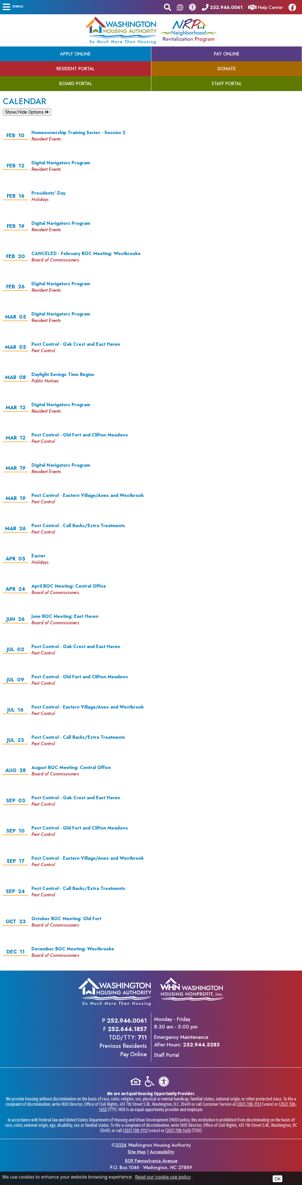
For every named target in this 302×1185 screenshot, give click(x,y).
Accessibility (162, 1152)
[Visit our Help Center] (265, 7)
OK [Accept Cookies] (277, 1179)
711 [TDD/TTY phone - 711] (142, 1038)
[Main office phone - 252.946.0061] (222, 7)
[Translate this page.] (180, 7)
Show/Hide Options (27, 112)
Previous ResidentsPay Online (123, 1050)
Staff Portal (166, 1055)
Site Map (137, 1152)
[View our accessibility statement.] (192, 7)
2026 (121, 1145)
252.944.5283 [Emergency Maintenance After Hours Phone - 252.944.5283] (201, 1044)
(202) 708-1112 (249, 1104)
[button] (13, 7)
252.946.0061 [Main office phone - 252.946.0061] (127, 1021)
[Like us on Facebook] (294, 7)
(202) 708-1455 (178, 1130)
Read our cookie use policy (163, 1177)
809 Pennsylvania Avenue (151, 1161)
